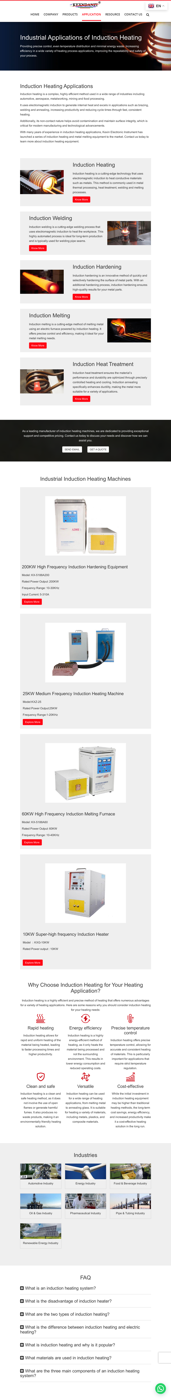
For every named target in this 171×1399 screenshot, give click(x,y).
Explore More (31, 601)
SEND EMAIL (72, 449)
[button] (160, 1388)
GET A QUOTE (98, 449)
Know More (81, 199)
